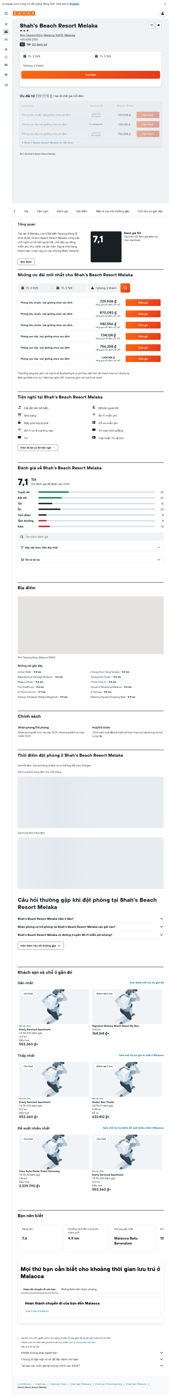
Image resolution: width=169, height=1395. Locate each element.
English (74, 4)
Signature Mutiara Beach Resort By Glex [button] (115, 1025)
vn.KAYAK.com (24, 1384)
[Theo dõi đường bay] (6, 57)
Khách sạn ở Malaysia (80, 1384)
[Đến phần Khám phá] (6, 49)
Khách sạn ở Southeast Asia (108, 1384)
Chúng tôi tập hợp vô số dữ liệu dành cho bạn (92, 1359)
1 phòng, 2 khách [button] (33, 65)
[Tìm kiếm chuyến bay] (6, 24)
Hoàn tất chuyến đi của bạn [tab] (39, 1289)
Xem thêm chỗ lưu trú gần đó (147, 982)
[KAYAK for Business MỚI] (6, 64)
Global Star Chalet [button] (103, 1102)
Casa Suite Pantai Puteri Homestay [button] (39, 1171)
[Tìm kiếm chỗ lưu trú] (6, 31)
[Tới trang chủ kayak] (24, 13)
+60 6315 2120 (29, 39)
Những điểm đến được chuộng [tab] (79, 1289)
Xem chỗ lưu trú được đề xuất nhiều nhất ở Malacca (133, 1127)
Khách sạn (41, 1384)
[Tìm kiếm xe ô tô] (6, 39)
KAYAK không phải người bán (92, 1353)
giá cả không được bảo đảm (82, 1342)
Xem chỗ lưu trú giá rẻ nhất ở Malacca (141, 1055)
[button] (165, 4)
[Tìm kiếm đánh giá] (93, 536)
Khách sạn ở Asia (58, 1384)
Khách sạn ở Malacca (37, 1311)
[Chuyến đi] (6, 74)
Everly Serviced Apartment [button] (34, 1029)
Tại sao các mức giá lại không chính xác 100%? (92, 1366)
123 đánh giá (39, 44)
